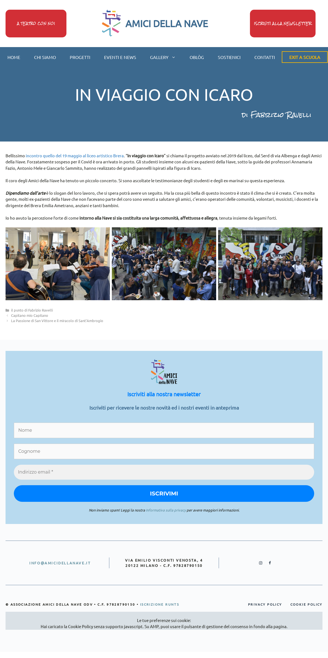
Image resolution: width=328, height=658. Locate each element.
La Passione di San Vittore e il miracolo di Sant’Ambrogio (57, 320)
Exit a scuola (304, 57)
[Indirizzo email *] (164, 472)
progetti (80, 57)
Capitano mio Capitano (29, 315)
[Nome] (164, 430)
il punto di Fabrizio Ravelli (32, 310)
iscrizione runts (159, 604)
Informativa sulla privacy (166, 510)
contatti (264, 57)
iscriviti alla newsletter (282, 24)
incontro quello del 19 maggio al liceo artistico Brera (75, 155)
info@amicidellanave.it (60, 563)
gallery (166, 57)
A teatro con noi (36, 24)
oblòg (197, 57)
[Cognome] (164, 451)
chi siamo (45, 57)
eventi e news (120, 57)
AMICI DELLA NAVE (166, 23)
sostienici (229, 57)
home (13, 57)
